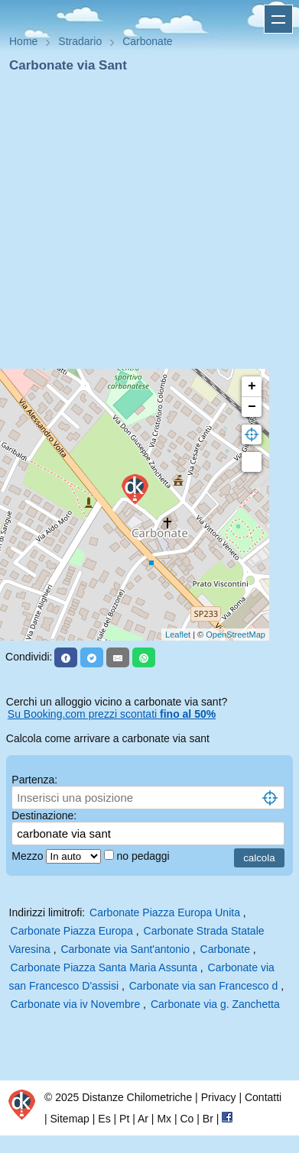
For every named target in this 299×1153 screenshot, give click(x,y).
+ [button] (252, 386)
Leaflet (177, 634)
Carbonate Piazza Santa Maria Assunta (104, 967)
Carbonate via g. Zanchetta (215, 1004)
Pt (124, 1119)
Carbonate (225, 949)
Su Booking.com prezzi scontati (112, 714)
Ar (143, 1119)
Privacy (218, 1097)
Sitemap (69, 1119)
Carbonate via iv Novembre (76, 1004)
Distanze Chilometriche (137, 1097)
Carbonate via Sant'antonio (124, 949)
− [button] (252, 407)
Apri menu (278, 19)
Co (186, 1119)
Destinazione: (43, 815)
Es (104, 1119)
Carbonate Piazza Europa (72, 931)
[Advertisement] (143, 225)
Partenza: (34, 780)
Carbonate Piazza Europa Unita (164, 912)
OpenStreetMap (235, 634)
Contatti (263, 1097)
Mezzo (28, 856)
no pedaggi (144, 856)
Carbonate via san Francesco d (203, 986)
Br (208, 1119)
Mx (164, 1119)
